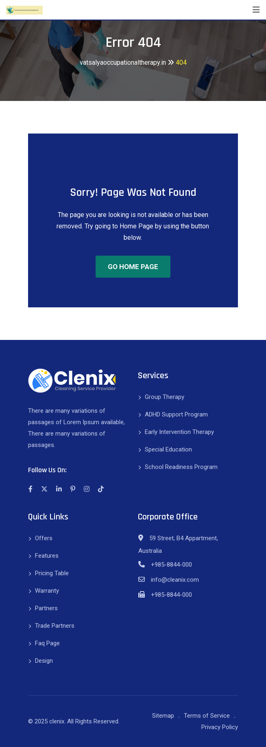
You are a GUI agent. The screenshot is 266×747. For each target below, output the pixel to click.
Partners (46, 608)
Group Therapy (164, 397)
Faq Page (47, 643)
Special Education (168, 449)
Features (47, 555)
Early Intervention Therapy (179, 432)
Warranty (47, 590)
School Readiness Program (181, 467)
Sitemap (163, 715)
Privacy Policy (219, 727)
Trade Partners (54, 625)
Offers (43, 538)
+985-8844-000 (171, 564)
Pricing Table (52, 573)
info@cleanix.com (175, 579)
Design (44, 660)
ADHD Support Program (176, 414)
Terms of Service (207, 715)
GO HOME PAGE (133, 267)
